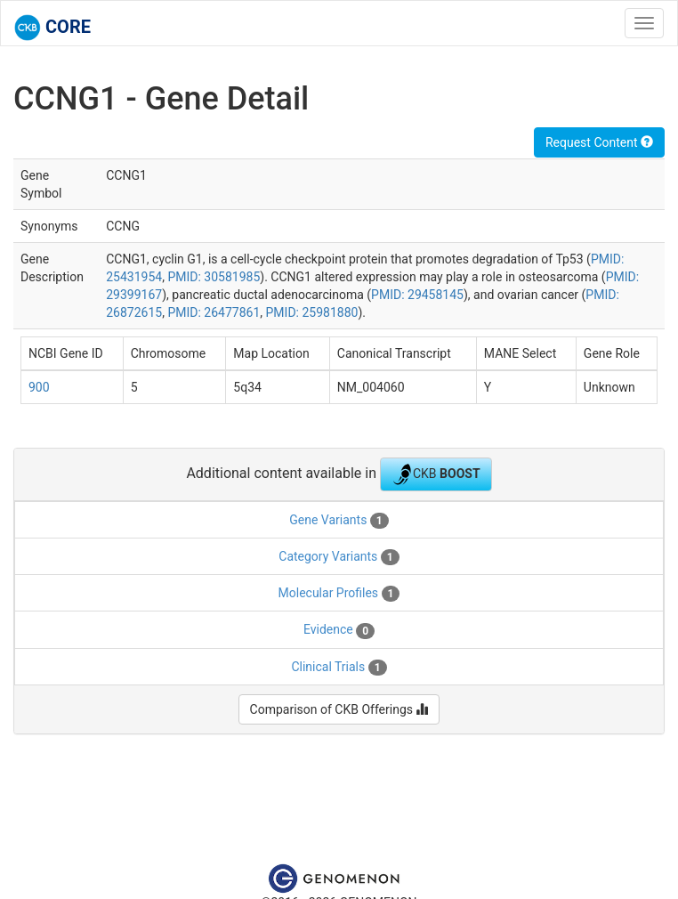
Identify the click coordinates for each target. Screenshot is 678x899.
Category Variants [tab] (338, 557)
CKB (435, 474)
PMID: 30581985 (213, 277)
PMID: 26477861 (213, 312)
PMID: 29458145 (417, 295)
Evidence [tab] (339, 630)
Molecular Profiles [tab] (339, 594)
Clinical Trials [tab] (338, 668)
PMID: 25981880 (312, 312)
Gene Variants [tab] (338, 521)
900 (39, 387)
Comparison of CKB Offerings (339, 709)
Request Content (599, 142)
